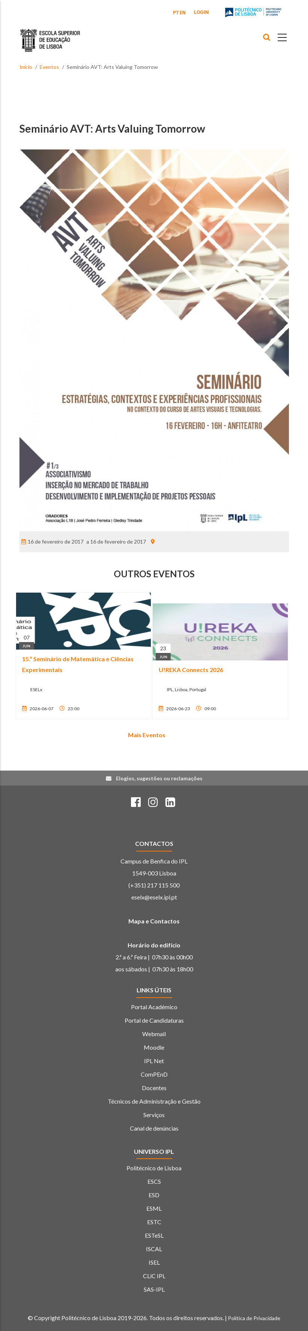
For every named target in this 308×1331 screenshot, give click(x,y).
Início (25, 67)
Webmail (154, 1033)
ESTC (154, 1221)
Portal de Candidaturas (154, 1020)
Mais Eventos (146, 734)
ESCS (154, 1181)
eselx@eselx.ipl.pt (154, 897)
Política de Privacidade (254, 1318)
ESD (154, 1194)
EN (183, 12)
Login (201, 12)
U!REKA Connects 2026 (191, 669)
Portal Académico (154, 1006)
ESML (154, 1208)
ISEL (154, 1262)
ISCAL (154, 1248)
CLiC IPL (154, 1275)
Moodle (154, 1047)
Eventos (49, 67)
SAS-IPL (154, 1289)
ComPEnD (154, 1074)
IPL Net (154, 1060)
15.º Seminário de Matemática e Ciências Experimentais (78, 664)
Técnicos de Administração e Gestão (154, 1101)
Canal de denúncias (154, 1128)
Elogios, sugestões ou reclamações (159, 778)
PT (176, 12)
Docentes (154, 1087)
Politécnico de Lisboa (154, 1167)
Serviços (154, 1114)
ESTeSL (154, 1235)
